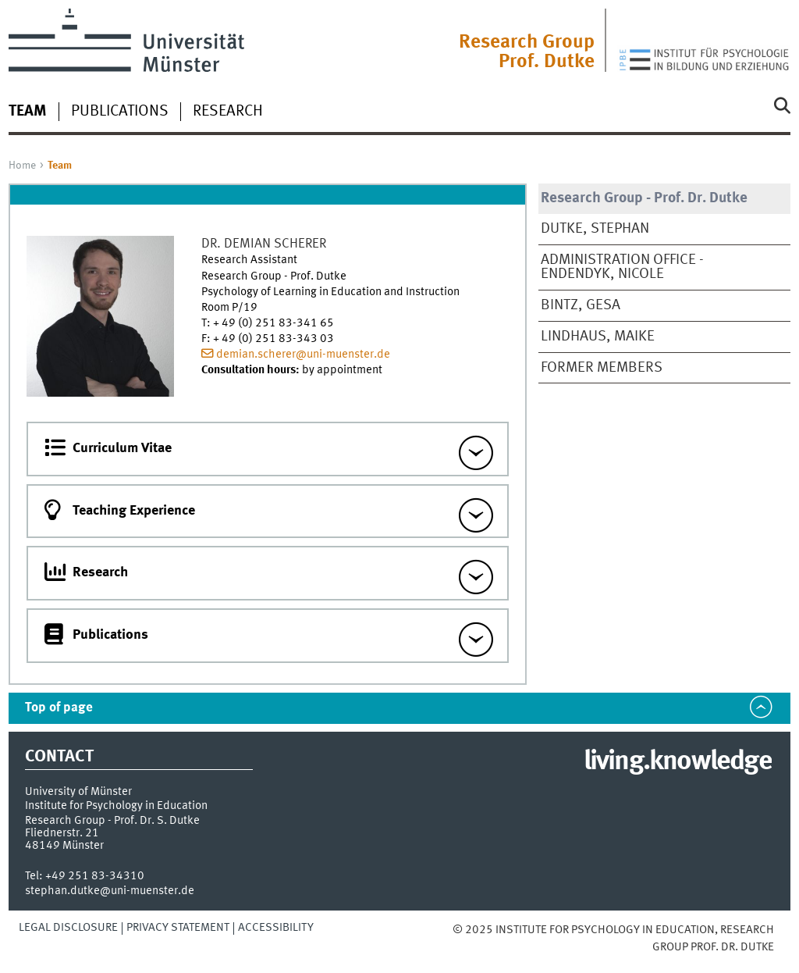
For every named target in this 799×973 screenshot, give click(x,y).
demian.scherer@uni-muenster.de (303, 354)
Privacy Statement (177, 927)
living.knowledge (678, 762)
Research (228, 111)
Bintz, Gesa (580, 305)
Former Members (601, 368)
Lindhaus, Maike (598, 337)
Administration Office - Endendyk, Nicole (622, 267)
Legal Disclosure (68, 927)
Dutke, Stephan (595, 229)
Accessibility (276, 927)
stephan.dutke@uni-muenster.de (109, 891)
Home (22, 165)
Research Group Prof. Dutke (527, 52)
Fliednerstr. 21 (62, 833)
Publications (120, 111)
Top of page (59, 708)
